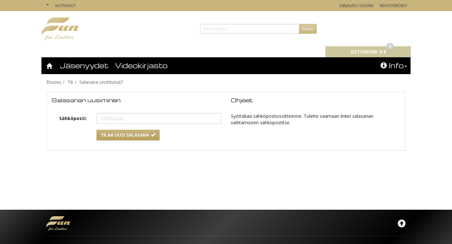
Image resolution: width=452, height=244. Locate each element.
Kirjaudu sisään (356, 5)
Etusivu (53, 73)
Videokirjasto (141, 56)
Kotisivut (65, 5)
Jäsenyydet (84, 56)
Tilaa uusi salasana (128, 126)
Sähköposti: (73, 109)
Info (393, 56)
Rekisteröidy (393, 5)
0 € (372, 28)
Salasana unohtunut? (101, 73)
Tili (70, 73)
